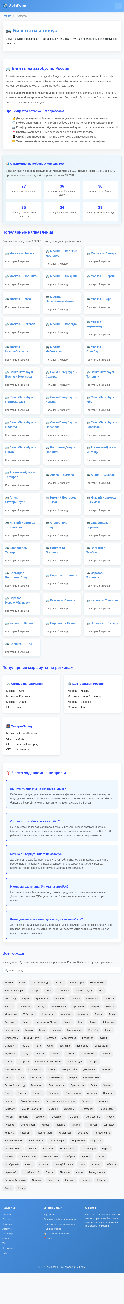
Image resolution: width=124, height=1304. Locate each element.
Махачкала (11, 1045)
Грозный (106, 1084)
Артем (79, 1203)
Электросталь (92, 1147)
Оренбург (66, 1045)
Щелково (86, 1187)
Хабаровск (29, 1045)
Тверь (108, 1061)
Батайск (9, 1187)
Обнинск (111, 1195)
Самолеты (7, 1255)
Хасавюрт (25, 1163)
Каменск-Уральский (31, 1140)
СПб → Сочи (13, 738)
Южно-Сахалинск (29, 1132)
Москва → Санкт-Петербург (22, 764)
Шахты (8, 1108)
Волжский (64, 1076)
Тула (80, 1053)
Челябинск (63, 1021)
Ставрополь (11, 1069)
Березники (57, 1147)
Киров (92, 1053)
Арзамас (96, 1195)
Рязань (99, 1045)
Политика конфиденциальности (60, 1250)
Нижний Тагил (31, 1069)
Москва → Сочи (15, 722)
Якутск (8, 1092)
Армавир (92, 1124)
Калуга (25, 1076)
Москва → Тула (77, 738)
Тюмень (110, 1037)
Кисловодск (65, 1163)
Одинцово (109, 1155)
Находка (23, 1147)
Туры (5, 1274)
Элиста (50, 1203)
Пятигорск (91, 1155)
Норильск (103, 1132)
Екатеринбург (97, 1013)
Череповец (82, 1076)
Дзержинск (89, 1100)
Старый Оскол (91, 1108)
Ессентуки (53, 1211)
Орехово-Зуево (13, 1179)
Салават (74, 1147)
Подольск (108, 1124)
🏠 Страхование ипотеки (56, 1264)
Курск (42, 1061)
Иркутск (95, 1037)
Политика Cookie (52, 1260)
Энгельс (22, 1124)
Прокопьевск (77, 1116)
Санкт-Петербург (40, 1013)
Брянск (29, 1061)
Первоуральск (102, 1163)
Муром (105, 1179)
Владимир (87, 1069)
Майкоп (76, 1155)
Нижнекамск (55, 1108)
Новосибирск (77, 1013)
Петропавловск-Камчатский (60, 1132)
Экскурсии (7, 1279)
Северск (43, 1195)
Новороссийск (69, 1100)
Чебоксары (108, 1053)
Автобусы (7, 1260)
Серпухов (83, 1163)
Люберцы (69, 1140)
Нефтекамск (78, 1171)
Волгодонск (87, 1140)
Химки (106, 1116)
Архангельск (69, 1069)
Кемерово (83, 1045)
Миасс (110, 1147)
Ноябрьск (70, 1187)
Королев (9, 1132)
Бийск (94, 1116)
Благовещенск (56, 1116)
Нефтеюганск (36, 1171)
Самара (35, 1021)
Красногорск (89, 1179)
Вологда (40, 1084)
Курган (103, 1069)
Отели (5, 1269)
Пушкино (65, 1203)
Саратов (75, 1029)
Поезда (6, 1250)
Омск (48, 1021)
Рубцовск (10, 1155)
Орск (21, 1108)
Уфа (101, 1021)
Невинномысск (68, 1179)
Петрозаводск (74, 1092)
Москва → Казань (78, 722)
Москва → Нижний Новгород (85, 727)
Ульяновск (24, 1037)
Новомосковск (44, 1163)
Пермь (25, 1029)
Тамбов (71, 1084)
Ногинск (86, 1211)
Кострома (23, 1092)
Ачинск (29, 1195)
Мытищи (53, 1140)
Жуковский (10, 1203)
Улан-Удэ (93, 1061)
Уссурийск (40, 1147)
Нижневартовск (13, 1100)
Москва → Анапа (16, 732)
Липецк (68, 1053)
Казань (59, 1013)
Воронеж (59, 1029)
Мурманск (10, 1084)
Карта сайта (50, 1245)
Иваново (56, 1061)
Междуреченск (97, 1203)
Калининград (12, 1061)
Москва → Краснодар (19, 727)
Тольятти (109, 1029)
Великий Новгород (15, 1116)
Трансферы (8, 1264)
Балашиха (36, 1116)
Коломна (60, 1155)
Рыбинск (37, 1124)
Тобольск (101, 1211)
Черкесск (96, 1171)
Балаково (54, 1124)
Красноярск (42, 1029)
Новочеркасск (106, 1140)
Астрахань (10, 1053)
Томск (112, 1045)
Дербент (32, 1179)
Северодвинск (73, 1124)
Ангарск (72, 1108)
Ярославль (78, 1037)
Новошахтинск (50, 1187)
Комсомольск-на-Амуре (48, 1092)
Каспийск (70, 1211)
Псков (8, 1124)
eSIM (5, 1283)
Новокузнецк (48, 1045)
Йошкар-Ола (35, 1100)
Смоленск (10, 1076)
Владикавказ (101, 1076)
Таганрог (93, 1092)
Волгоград (10, 1029)
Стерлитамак (88, 1084)
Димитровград (57, 1171)
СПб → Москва (15, 769)
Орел (50, 1076)
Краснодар (92, 1029)
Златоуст (10, 1140)
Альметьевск (28, 1155)
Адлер (21, 1219)
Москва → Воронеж (79, 732)
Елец (82, 1195)
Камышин (48, 1179)
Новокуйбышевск (63, 1195)
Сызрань (86, 1132)
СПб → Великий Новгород (22, 775)
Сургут (25, 1084)
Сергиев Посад (28, 1187)
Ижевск (9, 1037)
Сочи (22, 1013)
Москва (9, 1013)
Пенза (26, 1053)
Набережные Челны (46, 1053)
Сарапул (36, 1211)
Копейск (9, 1163)
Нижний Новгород (14, 1021)
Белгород (51, 1069)
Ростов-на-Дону (83, 1021)
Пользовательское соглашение (59, 1255)
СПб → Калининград (18, 780)
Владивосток (59, 1037)
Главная (6, 16)
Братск (51, 1100)
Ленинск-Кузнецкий (15, 1211)
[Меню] (118, 6)
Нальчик (105, 1100)
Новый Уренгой (31, 1203)
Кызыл (101, 1187)
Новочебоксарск (13, 1171)
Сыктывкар (36, 1108)
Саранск (55, 1084)
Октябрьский (12, 1195)
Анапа (8, 1219)
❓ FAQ (48, 1269)
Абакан (9, 1147)
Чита (38, 1076)
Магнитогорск (74, 1061)
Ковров (45, 1155)
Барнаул (41, 1037)
